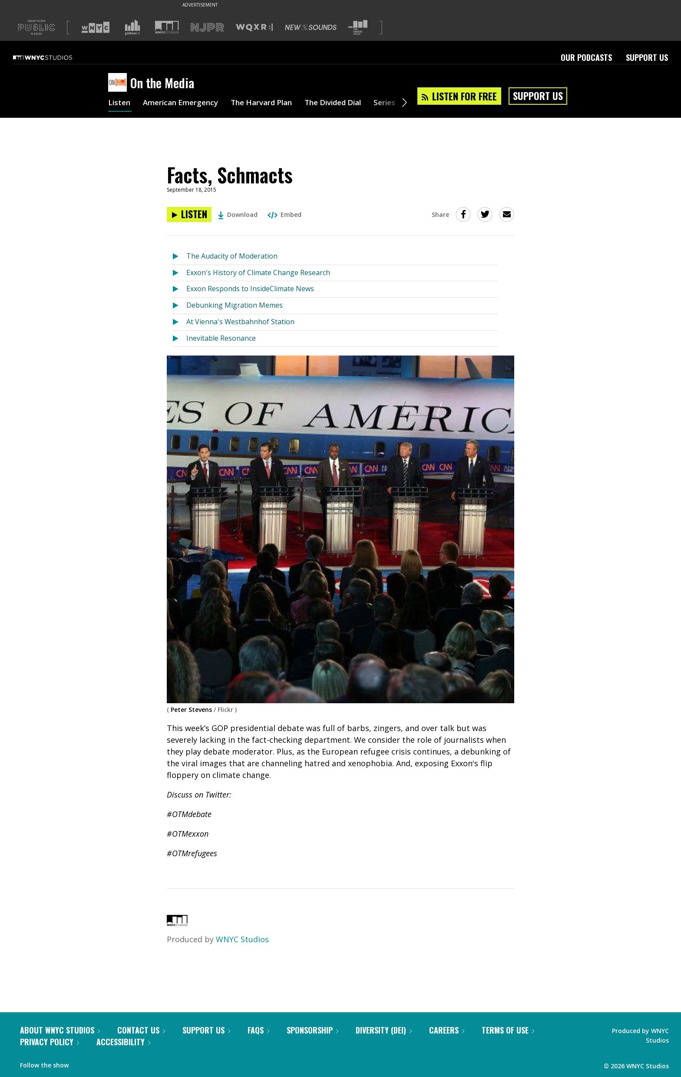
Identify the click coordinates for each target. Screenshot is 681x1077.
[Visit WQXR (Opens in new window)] (254, 27)
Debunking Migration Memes (234, 305)
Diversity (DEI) (384, 1030)
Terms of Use (508, 1030)
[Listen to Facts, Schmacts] (189, 214)
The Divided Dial (348, 103)
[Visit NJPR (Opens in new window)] (207, 27)
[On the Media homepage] (119, 83)
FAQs (258, 1030)
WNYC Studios (242, 939)
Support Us (647, 57)
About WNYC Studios (60, 1030)
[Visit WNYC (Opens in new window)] (95, 27)
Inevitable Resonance (221, 338)
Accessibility (123, 1041)
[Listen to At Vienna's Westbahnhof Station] (179, 322)
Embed (284, 214)
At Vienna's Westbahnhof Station (240, 321)
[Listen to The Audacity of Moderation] (179, 257)
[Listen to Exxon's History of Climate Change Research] (179, 273)
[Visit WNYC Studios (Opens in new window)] (167, 27)
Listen (120, 103)
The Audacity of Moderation (232, 256)
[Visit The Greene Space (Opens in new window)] (357, 27)
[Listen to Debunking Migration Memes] (179, 306)
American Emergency (184, 103)
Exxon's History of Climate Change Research (258, 272)
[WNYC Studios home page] (53, 57)
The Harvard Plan (271, 103)
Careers (446, 1030)
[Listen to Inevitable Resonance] (179, 339)
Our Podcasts (586, 57)
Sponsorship (312, 1030)
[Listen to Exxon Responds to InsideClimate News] (179, 289)
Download (238, 214)
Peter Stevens (191, 709)
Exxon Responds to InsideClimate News (250, 288)
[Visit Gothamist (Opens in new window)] (132, 27)
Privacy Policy (49, 1041)
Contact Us (141, 1030)
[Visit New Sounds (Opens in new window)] (311, 27)
